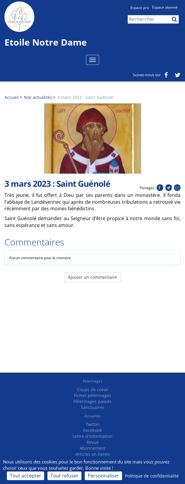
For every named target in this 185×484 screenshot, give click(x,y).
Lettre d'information (92, 436)
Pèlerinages (92, 381)
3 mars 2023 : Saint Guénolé (85, 97)
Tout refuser (64, 475)
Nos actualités (38, 97)
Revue (93, 442)
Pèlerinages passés (92, 401)
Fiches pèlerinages (92, 395)
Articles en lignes (92, 454)
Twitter (93, 424)
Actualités (92, 415)
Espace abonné (165, 7)
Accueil (11, 97)
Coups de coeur (92, 389)
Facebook (92, 430)
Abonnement (93, 448)
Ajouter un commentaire (92, 277)
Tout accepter (25, 475)
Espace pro (139, 7)
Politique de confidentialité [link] (152, 476)
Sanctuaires (92, 407)
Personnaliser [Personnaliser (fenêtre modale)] (103, 475)
